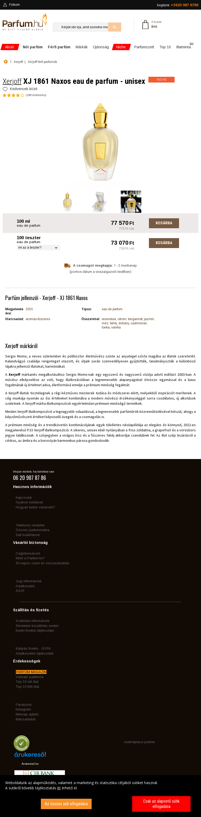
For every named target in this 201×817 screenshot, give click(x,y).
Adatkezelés (25, 586)
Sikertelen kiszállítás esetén (37, 626)
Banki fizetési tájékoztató (35, 630)
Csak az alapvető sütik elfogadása (161, 804)
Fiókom (11, 5)
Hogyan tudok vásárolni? (35, 507)
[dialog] (100, 796)
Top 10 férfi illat (27, 687)
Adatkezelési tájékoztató (35, 653)
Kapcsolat (23, 497)
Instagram (23, 709)
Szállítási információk (32, 621)
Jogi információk (29, 581)
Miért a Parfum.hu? (30, 558)
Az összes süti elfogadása (66, 803)
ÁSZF (20, 591)
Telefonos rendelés (30, 525)
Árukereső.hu (29, 763)
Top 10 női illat (27, 682)
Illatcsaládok (26, 719)
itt (59, 787)
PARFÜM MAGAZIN (31, 672)
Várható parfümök (30, 677)
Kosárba (164, 223)
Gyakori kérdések (29, 502)
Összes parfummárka (32, 530)
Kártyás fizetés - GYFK (33, 648)
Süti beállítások (28, 535)
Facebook (24, 705)
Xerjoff (12, 81)
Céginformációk (28, 553)
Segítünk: (177, 5)
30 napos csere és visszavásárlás (42, 563)
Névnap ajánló (27, 714)
